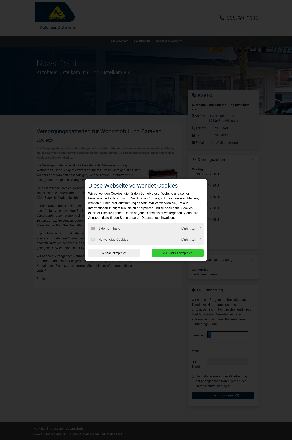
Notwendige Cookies (109, 239)
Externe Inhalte (105, 228)
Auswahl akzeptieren (114, 253)
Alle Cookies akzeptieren (177, 253)
